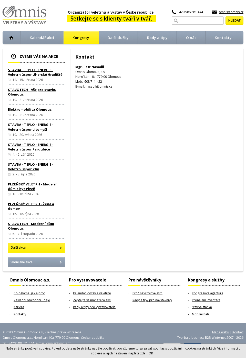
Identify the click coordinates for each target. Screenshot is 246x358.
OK (151, 353)
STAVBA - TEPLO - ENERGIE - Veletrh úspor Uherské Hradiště (35, 72)
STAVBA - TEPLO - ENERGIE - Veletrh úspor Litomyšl (30, 126)
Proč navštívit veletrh (147, 293)
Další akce (18, 247)
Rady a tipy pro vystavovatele (94, 307)
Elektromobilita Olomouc (30, 109)
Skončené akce (22, 262)
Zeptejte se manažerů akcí (92, 300)
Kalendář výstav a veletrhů (92, 293)
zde (143, 353)
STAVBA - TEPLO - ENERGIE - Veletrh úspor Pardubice (30, 147)
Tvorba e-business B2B (194, 337)
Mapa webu (220, 332)
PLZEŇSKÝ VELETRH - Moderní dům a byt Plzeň (32, 186)
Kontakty (20, 314)
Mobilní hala (201, 314)
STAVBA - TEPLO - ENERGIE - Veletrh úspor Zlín (30, 166)
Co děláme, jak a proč (29, 293)
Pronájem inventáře (206, 300)
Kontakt (237, 332)
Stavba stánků (202, 307)
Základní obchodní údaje (32, 300)
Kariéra (19, 307)
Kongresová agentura (207, 293)
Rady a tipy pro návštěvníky (152, 300)
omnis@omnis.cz (231, 12)
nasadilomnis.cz (99, 86)
